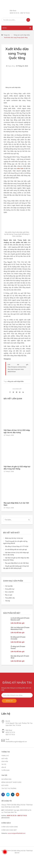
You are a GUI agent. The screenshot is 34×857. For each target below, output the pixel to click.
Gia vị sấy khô (9, 592)
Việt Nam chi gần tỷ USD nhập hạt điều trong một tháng (17, 468)
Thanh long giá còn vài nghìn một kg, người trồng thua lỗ (15, 542)
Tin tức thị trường (8, 788)
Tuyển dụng (5, 770)
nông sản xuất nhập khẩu (15, 381)
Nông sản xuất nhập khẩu (22, 35)
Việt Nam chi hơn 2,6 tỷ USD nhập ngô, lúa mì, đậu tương (17, 431)
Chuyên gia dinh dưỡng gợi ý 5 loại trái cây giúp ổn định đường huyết (16, 567)
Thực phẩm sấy (10, 598)
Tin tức (3, 764)
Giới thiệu (4, 758)
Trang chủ (7, 35)
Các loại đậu (9, 586)
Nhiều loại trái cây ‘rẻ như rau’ (14, 538)
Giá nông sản (6, 779)
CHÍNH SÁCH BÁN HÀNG (9, 827)
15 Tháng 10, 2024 (22, 66)
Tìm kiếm (28, 20)
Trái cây (7, 601)
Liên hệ (3, 767)
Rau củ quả (8, 595)
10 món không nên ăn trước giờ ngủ (16, 549)
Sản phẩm (4, 761)
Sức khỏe (4, 785)
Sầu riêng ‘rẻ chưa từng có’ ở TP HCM (16, 546)
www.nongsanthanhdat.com (16, 833)
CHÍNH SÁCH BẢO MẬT (9, 830)
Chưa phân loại (9, 589)
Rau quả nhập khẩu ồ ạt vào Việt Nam (16, 504)
